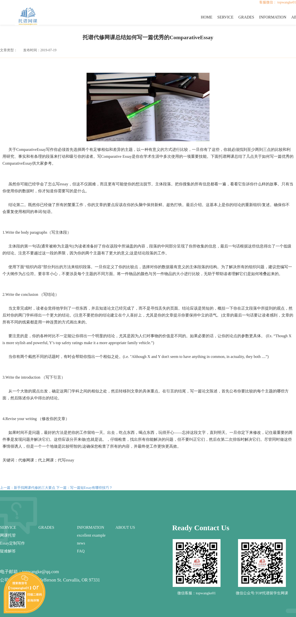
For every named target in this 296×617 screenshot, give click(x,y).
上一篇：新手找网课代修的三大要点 (27, 488)
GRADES (246, 17)
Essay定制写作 (12, 543)
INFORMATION (272, 17)
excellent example (91, 535)
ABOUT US (125, 527)
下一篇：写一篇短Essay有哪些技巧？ (84, 488)
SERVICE (225, 17)
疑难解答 (8, 551)
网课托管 (8, 535)
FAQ (81, 551)
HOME (206, 17)
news (81, 543)
